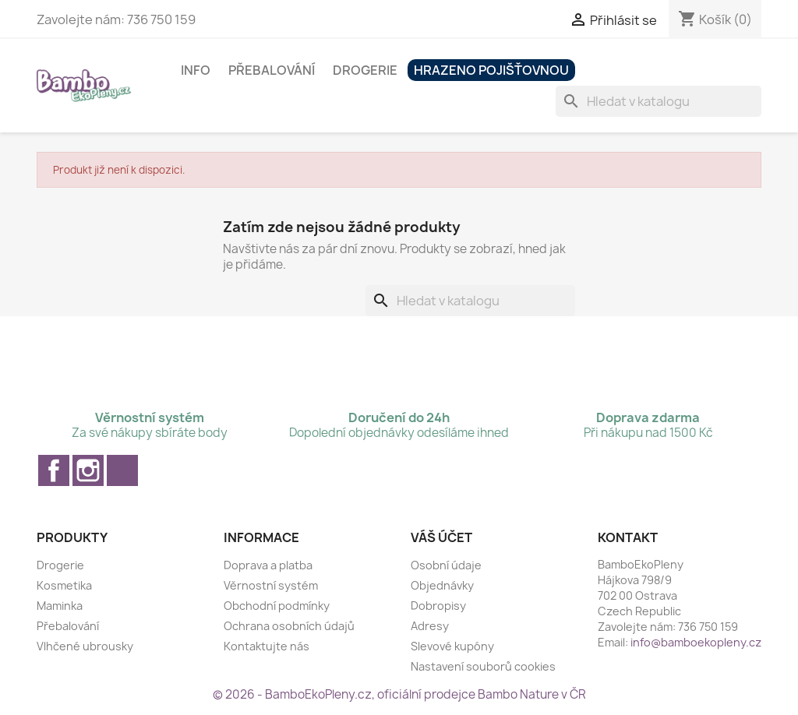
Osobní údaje (446, 565)
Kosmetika (64, 585)
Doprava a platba (268, 565)
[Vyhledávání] (658, 101)
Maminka (60, 605)
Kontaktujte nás (266, 646)
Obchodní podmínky (277, 605)
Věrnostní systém (271, 585)
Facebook (53, 470)
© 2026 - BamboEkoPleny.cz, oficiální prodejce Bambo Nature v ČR (399, 694)
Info (195, 70)
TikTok (122, 470)
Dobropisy (438, 605)
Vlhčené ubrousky (85, 646)
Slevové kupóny (452, 646)
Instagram (88, 470)
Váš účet (441, 537)
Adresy (430, 625)
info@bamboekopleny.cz (695, 642)
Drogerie (365, 70)
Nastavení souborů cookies (483, 666)
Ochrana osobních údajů (289, 625)
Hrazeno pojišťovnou (491, 70)
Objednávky (442, 585)
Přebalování (271, 70)
